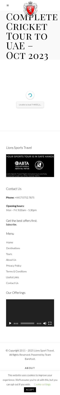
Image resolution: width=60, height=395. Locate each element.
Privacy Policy (13, 265)
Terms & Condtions (16, 271)
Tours (9, 253)
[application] (30, 313)
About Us (11, 259)
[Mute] (44, 323)
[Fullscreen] (50, 323)
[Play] (10, 323)
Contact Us (12, 282)
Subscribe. (11, 224)
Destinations (13, 248)
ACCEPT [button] (30, 389)
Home (9, 242)
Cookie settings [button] (42, 384)
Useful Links (12, 277)
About (30, 368)
